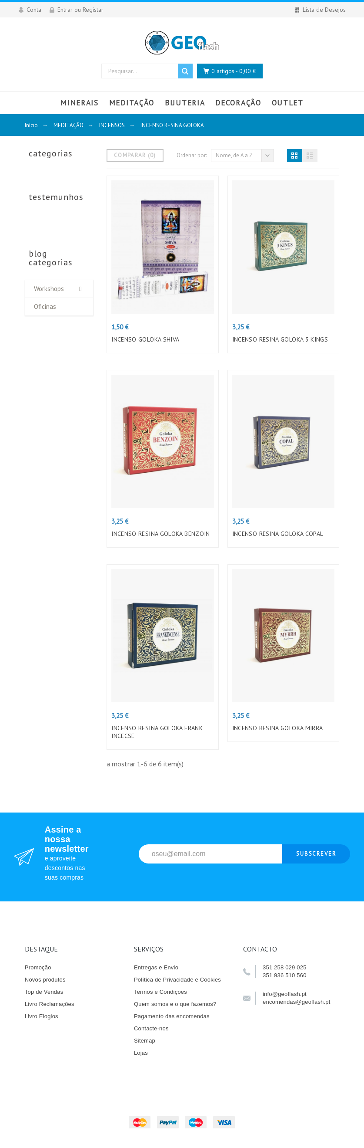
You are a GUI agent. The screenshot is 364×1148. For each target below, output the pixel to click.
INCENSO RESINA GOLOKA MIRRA (277, 728)
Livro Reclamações (49, 1004)
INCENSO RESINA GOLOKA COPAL (278, 534)
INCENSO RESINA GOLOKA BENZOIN (160, 534)
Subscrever (316, 853)
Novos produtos (45, 979)
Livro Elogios (41, 1016)
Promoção (38, 967)
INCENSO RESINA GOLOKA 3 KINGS (280, 339)
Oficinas (45, 306)
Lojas (141, 1053)
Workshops (49, 288)
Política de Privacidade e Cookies (177, 979)
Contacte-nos (151, 1028)
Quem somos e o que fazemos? (175, 1004)
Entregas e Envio (156, 967)
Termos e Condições (160, 992)
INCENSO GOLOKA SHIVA (145, 339)
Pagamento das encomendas (172, 1016)
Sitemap (144, 1040)
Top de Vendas (44, 992)
